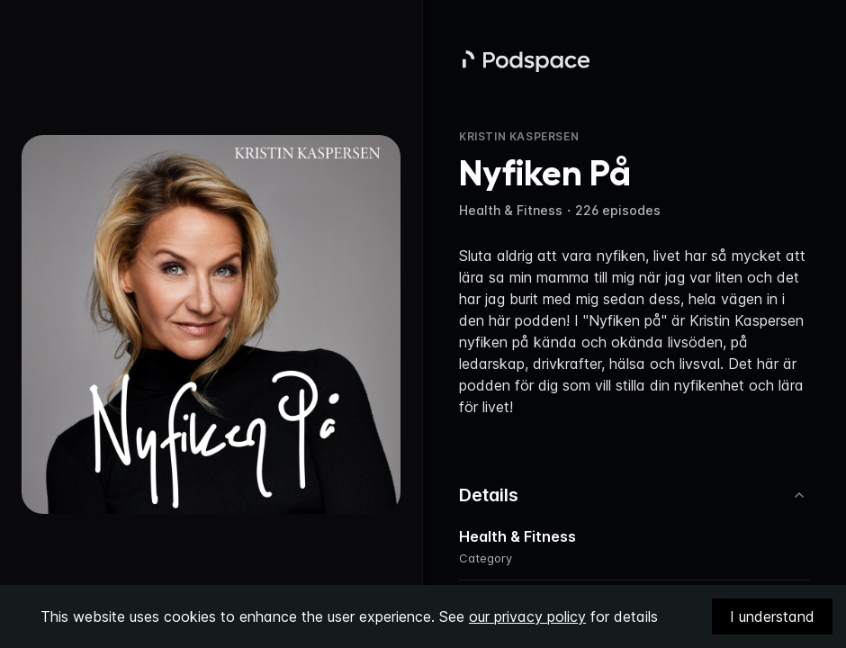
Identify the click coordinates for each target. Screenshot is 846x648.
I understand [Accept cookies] (772, 617)
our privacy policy (527, 617)
